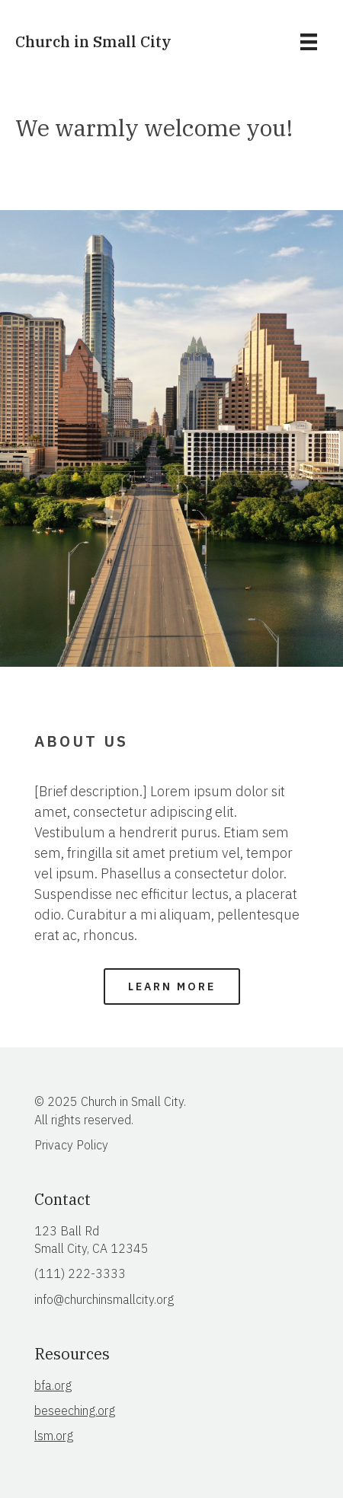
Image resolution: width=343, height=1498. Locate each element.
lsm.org (53, 1435)
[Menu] (309, 42)
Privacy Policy (71, 1144)
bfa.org (53, 1385)
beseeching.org (74, 1410)
